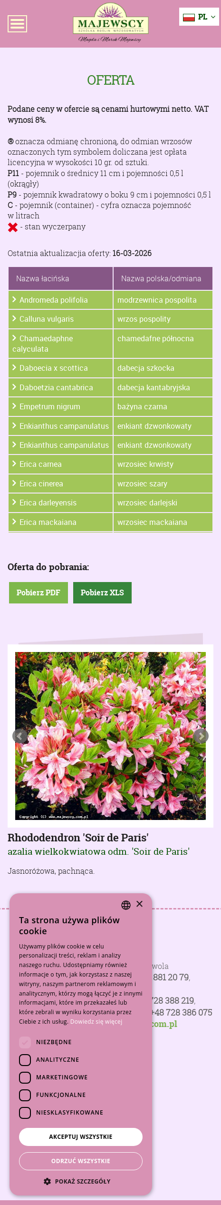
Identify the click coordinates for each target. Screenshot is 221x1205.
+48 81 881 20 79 (158, 977)
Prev (20, 736)
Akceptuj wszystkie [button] (80, 1137)
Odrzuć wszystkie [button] (80, 1161)
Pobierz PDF (38, 593)
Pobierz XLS (102, 593)
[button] (81, 1181)
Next (201, 736)
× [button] (139, 904)
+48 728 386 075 (181, 1012)
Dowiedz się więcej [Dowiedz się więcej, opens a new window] (96, 1021)
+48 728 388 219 (163, 1000)
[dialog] (81, 1044)
